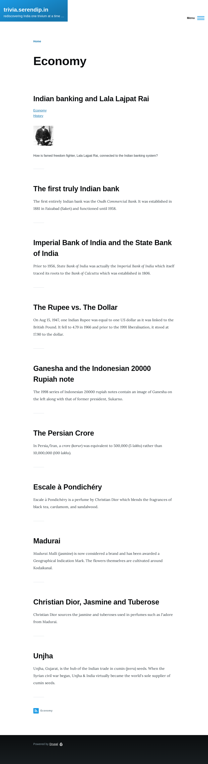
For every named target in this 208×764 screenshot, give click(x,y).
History (38, 116)
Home (37, 41)
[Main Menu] (194, 18)
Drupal (54, 744)
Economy (40, 110)
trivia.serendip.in (26, 10)
